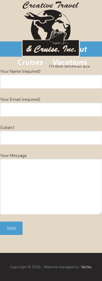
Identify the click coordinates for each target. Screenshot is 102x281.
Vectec (86, 266)
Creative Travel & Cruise (51, 28)
